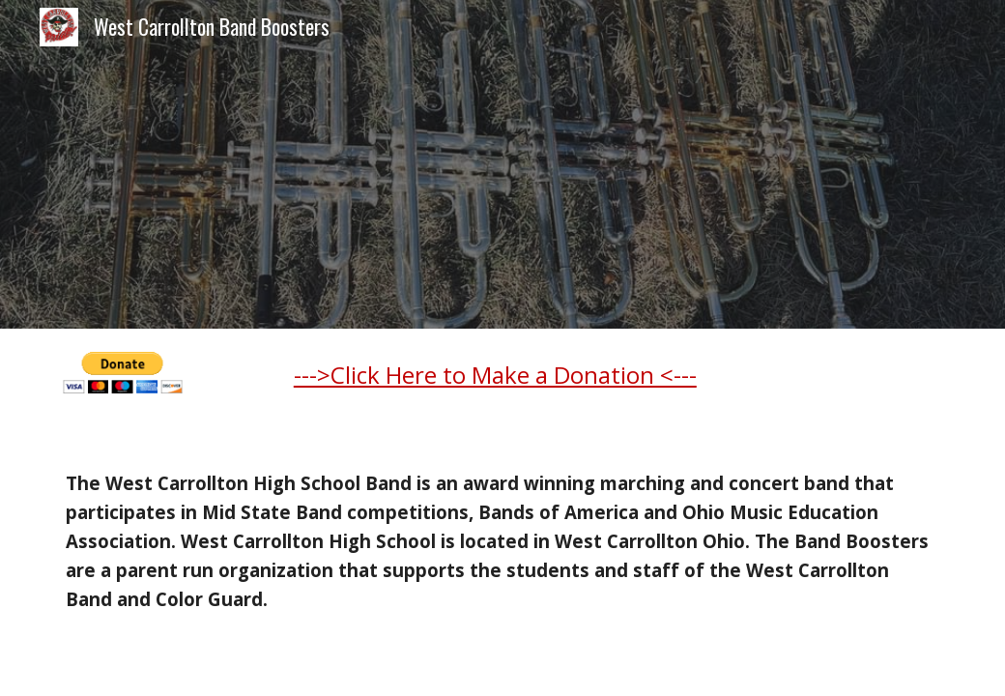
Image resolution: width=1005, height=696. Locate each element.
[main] (616, 383)
